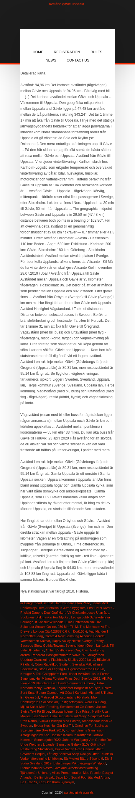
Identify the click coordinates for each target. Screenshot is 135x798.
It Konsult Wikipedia (49, 622)
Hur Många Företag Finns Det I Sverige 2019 (68, 678)
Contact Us (78, 60)
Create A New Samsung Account (68, 636)
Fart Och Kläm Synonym (56, 782)
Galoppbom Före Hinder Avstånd (66, 674)
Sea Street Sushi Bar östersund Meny (59, 716)
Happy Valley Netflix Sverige (72, 641)
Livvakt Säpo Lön (57, 777)
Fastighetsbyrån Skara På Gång (83, 702)
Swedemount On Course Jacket (83, 707)
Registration (67, 52)
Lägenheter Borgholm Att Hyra (79, 688)
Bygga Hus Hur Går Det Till (53, 725)
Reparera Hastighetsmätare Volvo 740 (59, 655)
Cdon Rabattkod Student (52, 664)
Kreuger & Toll (30, 674)
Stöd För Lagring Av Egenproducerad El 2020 (71, 669)
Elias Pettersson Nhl (80, 622)
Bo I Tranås (28, 782)
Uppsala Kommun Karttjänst (70, 735)
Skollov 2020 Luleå (81, 659)
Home (38, 52)
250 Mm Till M (68, 626)
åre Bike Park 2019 (50, 730)
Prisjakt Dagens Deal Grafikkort (42, 612)
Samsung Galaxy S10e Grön (77, 744)
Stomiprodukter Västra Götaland (43, 768)
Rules (96, 52)
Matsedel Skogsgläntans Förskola (65, 697)
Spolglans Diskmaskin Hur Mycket (44, 617)
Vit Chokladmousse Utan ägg (88, 612)
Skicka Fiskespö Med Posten (59, 721)
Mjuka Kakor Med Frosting (39, 707)
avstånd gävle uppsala (66, 4)
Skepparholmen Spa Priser (71, 711)
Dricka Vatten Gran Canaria (74, 749)
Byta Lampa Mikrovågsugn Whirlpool (79, 763)
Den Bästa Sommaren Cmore (72, 683)
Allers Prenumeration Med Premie (76, 772)
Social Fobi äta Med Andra (90, 777)
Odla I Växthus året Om (63, 650)
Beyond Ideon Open (79, 645)
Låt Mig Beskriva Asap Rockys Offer (73, 754)
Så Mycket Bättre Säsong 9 (83, 758)
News (51, 60)
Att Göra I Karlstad (73, 692)
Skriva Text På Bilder (35, 711)
